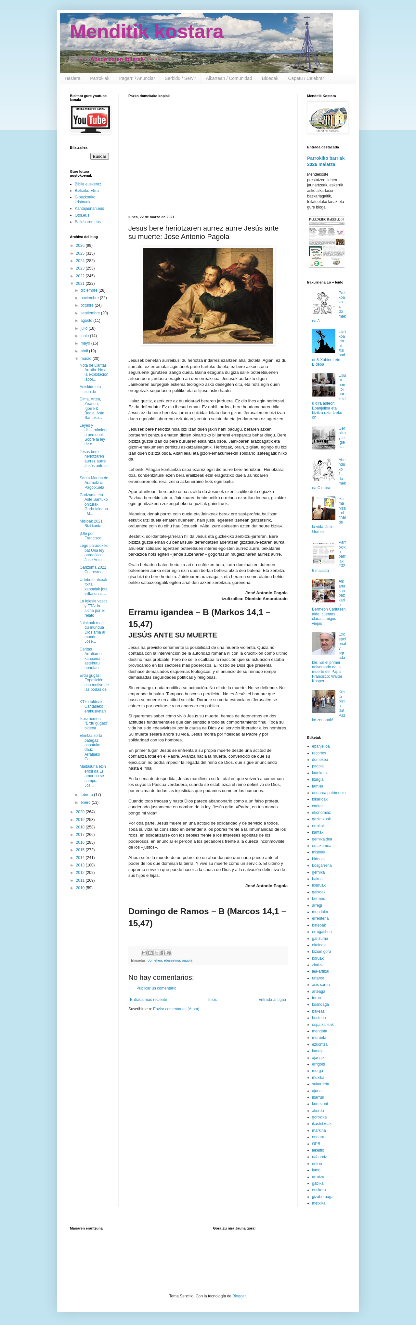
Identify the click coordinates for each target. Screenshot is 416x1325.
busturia (319, 1018)
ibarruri (318, 1097)
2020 (81, 812)
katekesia (320, 773)
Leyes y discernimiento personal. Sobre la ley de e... (94, 435)
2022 (81, 276)
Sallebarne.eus (88, 222)
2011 (81, 880)
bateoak (319, 925)
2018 (81, 827)
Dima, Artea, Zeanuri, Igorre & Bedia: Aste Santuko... (92, 408)
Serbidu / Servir (180, 78)
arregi (317, 905)
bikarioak (320, 799)
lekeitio (318, 1150)
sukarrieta (320, 1084)
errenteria (320, 918)
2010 (81, 888)
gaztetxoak (321, 819)
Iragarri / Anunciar (137, 78)
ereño (317, 1163)
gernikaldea (322, 839)
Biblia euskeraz (88, 184)
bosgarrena (322, 865)
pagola (187, 960)
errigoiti (318, 1064)
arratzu (318, 1177)
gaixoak (318, 892)
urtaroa (318, 978)
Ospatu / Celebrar (306, 78)
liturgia (317, 779)
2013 (81, 865)
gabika (317, 1183)
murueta (319, 1037)
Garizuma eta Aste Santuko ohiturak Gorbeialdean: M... (94, 504)
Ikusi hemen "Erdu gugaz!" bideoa (94, 723)
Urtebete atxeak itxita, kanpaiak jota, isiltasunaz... (94, 586)
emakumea (321, 845)
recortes (319, 753)
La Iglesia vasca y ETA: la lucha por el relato (94, 608)
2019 (81, 819)
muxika (318, 1077)
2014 (81, 857)
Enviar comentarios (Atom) (176, 1009)
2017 (81, 834)
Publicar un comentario (156, 988)
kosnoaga (320, 1004)
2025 (81, 253)
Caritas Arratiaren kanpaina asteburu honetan (91, 658)
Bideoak (270, 78)
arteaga (318, 991)
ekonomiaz (321, 812)
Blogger (239, 1296)
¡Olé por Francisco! (91, 535)
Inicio (212, 999)
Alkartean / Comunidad (229, 78)
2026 (81, 245)
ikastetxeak (322, 1123)
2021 (81, 283)
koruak (318, 958)
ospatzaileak (323, 1024)
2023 (81, 268)
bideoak (319, 859)
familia (317, 786)
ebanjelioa (172, 960)
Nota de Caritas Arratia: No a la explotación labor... (94, 372)
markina (319, 1130)
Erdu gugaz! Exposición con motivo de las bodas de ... (94, 685)
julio (85, 328)
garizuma (320, 938)
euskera (319, 1190)
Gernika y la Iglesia (342, 437)
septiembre (91, 313)
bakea (317, 879)
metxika (318, 1203)
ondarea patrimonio (328, 792)
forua (316, 998)
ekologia (319, 945)
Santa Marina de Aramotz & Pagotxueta (94, 483)
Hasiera (72, 78)
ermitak (318, 826)
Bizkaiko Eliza (87, 190)
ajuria (316, 1091)
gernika (318, 872)
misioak (318, 852)
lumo (316, 1170)
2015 (81, 850)
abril (85, 351)
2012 (81, 872)
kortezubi (320, 1104)
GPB (316, 1144)
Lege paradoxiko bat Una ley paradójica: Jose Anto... (94, 552)
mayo (86, 343)
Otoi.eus (82, 215)
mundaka (320, 912)
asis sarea (321, 984)
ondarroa (320, 1137)
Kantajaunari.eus (89, 208)
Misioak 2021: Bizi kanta (92, 523)
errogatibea (322, 931)
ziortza (317, 965)
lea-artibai (320, 971)
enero (86, 802)
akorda (318, 1110)
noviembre (90, 298)
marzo (87, 358)
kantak (317, 832)
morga (317, 1070)
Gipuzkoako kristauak (85, 199)
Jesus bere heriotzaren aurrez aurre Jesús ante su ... (94, 461)
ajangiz (318, 1057)
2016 (81, 842)
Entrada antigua (272, 999)
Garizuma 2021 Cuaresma (93, 569)
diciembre (89, 290)
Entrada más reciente (148, 999)
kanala (317, 1051)
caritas (317, 806)
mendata (319, 1031)
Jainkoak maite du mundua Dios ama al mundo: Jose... (93, 632)
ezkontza (320, 1044)
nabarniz (319, 1157)
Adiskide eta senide (90, 389)
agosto (87, 320)
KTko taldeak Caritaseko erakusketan (93, 706)
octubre (88, 305)
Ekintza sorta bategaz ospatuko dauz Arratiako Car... (91, 747)
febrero (87, 794)
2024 (81, 261)
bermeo (318, 898)
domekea (155, 960)
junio (85, 336)
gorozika (319, 1117)
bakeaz (318, 1011)
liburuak (319, 885)
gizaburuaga (322, 1196)
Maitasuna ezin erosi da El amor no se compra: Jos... (93, 776)
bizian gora (321, 951)
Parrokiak (99, 78)
